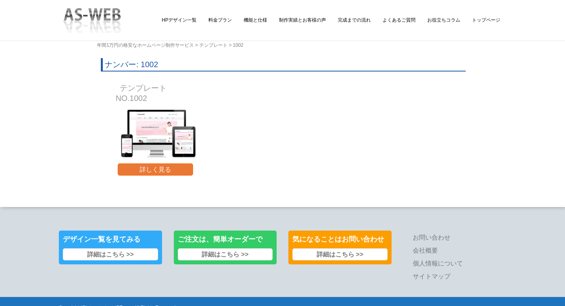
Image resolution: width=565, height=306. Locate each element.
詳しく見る (155, 169)
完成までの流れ (354, 20)
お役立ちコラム (443, 20)
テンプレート (213, 45)
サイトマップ (431, 276)
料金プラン (220, 20)
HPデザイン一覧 (179, 20)
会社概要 (425, 250)
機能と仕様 (255, 20)
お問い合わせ (431, 237)
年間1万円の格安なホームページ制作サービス (145, 45)
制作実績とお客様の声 (302, 20)
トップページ (486, 20)
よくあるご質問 (399, 20)
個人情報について (438, 263)
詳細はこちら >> (110, 254)
